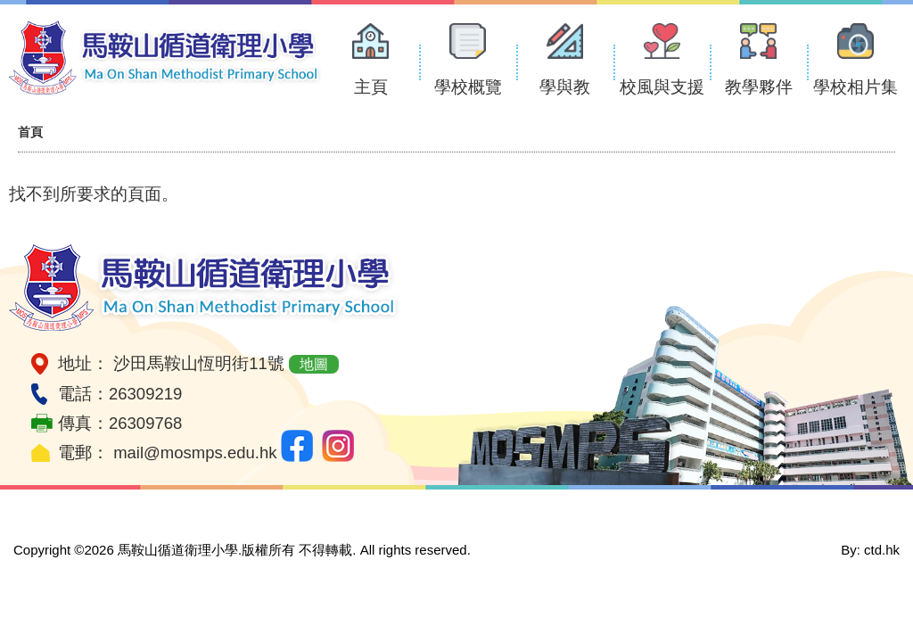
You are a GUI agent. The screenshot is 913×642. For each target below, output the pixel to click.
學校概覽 (468, 87)
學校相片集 (855, 87)
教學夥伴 (759, 87)
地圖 (314, 364)
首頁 (30, 132)
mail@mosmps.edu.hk (194, 452)
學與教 (564, 87)
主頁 (371, 87)
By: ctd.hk (870, 549)
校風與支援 (662, 87)
